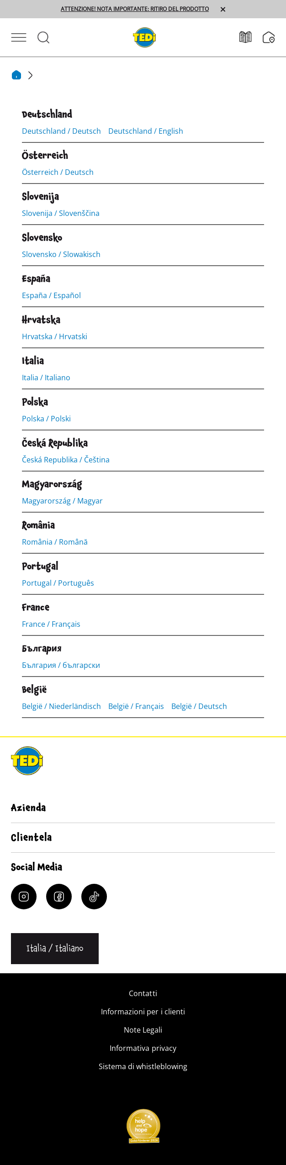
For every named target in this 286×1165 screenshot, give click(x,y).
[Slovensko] (42, 238)
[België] (34, 689)
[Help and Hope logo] (143, 1129)
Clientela (31, 837)
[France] (35, 607)
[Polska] (35, 402)
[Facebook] (59, 896)
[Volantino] (251, 37)
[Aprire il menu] (18, 37)
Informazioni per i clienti (143, 1012)
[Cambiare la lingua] (55, 948)
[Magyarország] (52, 484)
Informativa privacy (143, 1048)
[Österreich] (45, 155)
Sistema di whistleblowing (143, 1066)
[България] (42, 648)
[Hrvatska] (41, 320)
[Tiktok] (94, 896)
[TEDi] (144, 36)
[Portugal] (40, 566)
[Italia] (33, 361)
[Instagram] (24, 896)
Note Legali (143, 1030)
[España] (36, 279)
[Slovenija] (40, 196)
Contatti (143, 993)
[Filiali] (269, 37)
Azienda (28, 808)
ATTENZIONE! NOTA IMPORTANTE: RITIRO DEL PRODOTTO (135, 9)
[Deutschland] (47, 114)
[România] (38, 525)
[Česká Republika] (55, 443)
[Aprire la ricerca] (43, 37)
